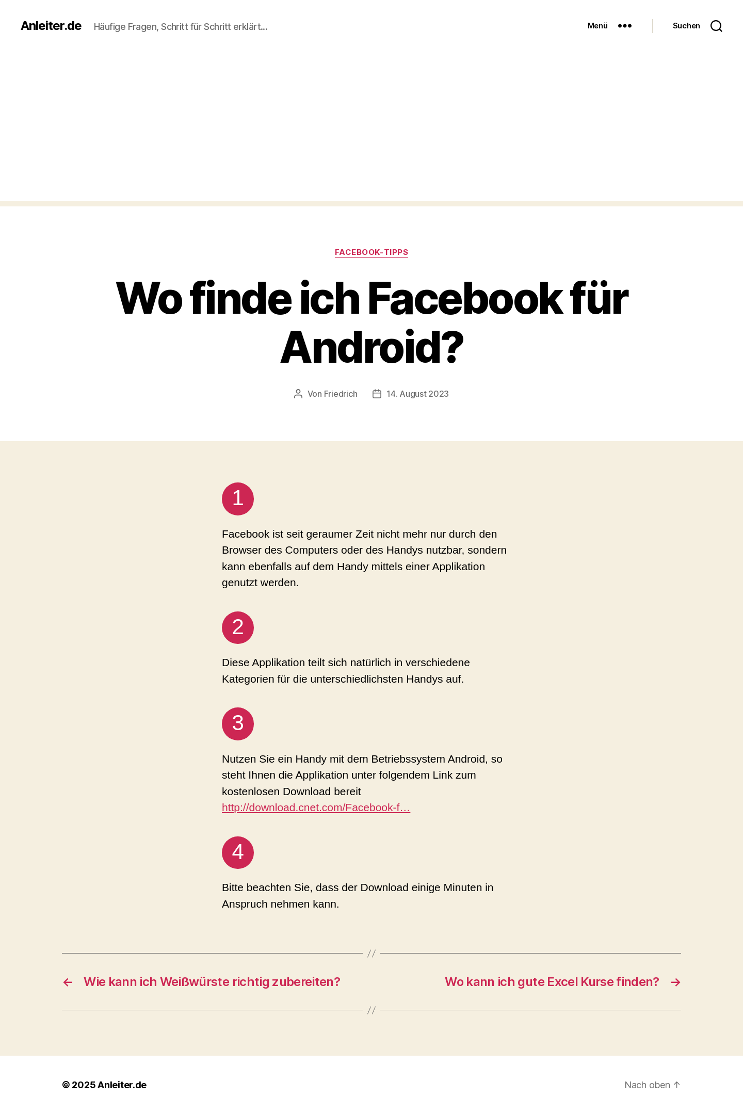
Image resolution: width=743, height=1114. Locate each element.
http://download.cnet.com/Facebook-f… (316, 807)
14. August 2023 (417, 394)
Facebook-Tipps (372, 252)
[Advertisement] (371, 129)
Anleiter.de (51, 26)
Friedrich (341, 394)
